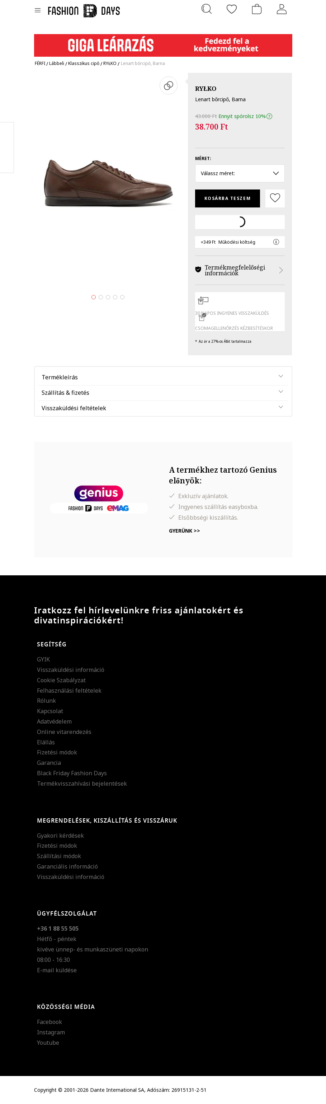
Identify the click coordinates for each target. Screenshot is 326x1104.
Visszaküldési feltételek (74, 408)
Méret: (203, 158)
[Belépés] (282, 9)
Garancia (49, 763)
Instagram (51, 1032)
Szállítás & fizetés (65, 393)
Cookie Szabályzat (61, 680)
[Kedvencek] (232, 9)
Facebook (49, 1022)
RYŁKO (206, 88)
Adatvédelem (54, 721)
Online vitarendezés (64, 732)
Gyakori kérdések (60, 835)
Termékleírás (60, 377)
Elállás (46, 742)
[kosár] (257, 9)
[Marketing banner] (163, 42)
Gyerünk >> (184, 530)
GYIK (43, 659)
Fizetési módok (57, 752)
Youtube (48, 1043)
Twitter (7, 161)
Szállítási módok (59, 856)
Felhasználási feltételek (69, 690)
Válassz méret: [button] (240, 173)
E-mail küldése (57, 970)
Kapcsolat (50, 711)
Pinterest (7, 147)
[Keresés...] (206, 9)
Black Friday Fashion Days (72, 773)
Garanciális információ (67, 866)
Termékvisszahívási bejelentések (82, 783)
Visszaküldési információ (70, 670)
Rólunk (46, 701)
